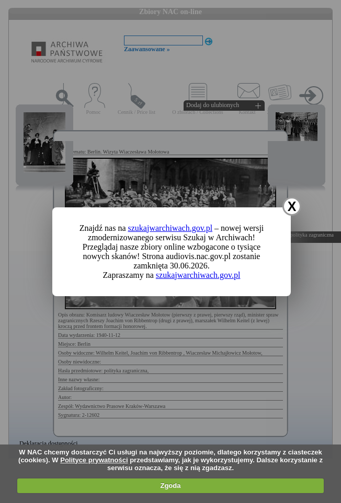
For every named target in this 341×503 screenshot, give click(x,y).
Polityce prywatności (94, 460)
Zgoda (170, 485)
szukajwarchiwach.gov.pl (170, 228)
